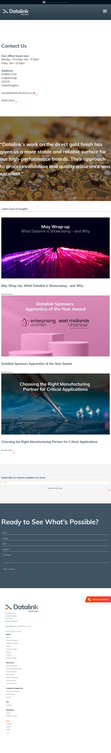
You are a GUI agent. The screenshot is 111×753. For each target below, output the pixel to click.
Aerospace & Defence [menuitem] (11, 658)
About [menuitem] (8, 721)
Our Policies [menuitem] (9, 706)
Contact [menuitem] (8, 733)
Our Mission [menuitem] (9, 724)
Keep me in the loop (55, 489)
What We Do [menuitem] (10, 663)
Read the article (7, 294)
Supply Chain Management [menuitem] (13, 692)
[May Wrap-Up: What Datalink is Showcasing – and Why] (55, 247)
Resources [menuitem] (8, 698)
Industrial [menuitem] (8, 647)
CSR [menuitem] (7, 703)
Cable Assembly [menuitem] (10, 675)
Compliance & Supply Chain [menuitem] (14, 689)
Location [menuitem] (8, 713)
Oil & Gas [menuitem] (8, 638)
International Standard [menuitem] (11, 716)
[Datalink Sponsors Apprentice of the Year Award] (55, 326)
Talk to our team (9, 570)
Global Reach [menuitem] (10, 711)
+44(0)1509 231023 (13, 632)
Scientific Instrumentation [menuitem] (12, 644)
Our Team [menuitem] (8, 727)
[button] (104, 11)
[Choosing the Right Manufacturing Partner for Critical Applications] (55, 404)
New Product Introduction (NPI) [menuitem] (13, 669)
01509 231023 (8, 100)
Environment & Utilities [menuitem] (11, 650)
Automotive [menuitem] (9, 655)
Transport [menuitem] (8, 653)
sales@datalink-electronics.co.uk (18, 92)
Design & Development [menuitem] (11, 666)
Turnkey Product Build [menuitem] (11, 684)
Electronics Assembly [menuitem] (11, 672)
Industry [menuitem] (8, 635)
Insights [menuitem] (8, 730)
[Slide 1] (75, 198)
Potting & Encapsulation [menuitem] (12, 678)
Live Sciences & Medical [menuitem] (12, 641)
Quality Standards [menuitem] (10, 695)
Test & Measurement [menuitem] (11, 681)
